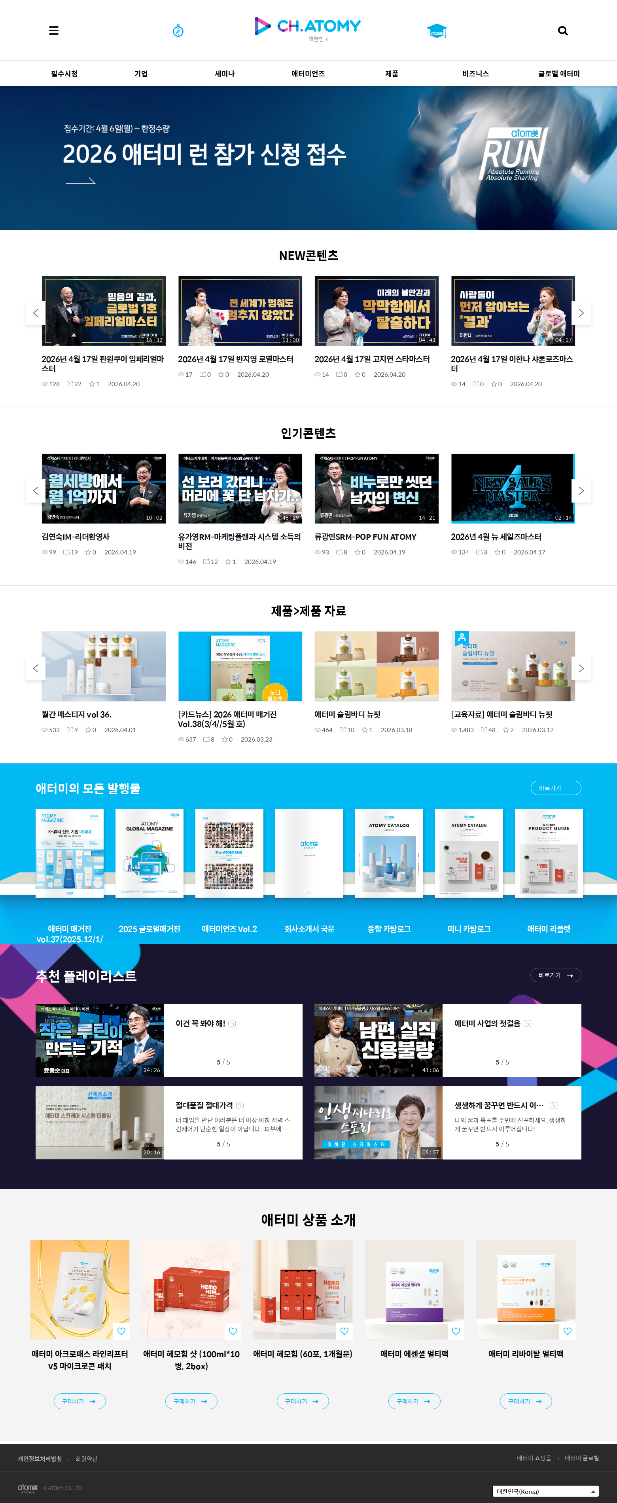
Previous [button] (35, 313)
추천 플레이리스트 (86, 976)
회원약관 (87, 1458)
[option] (308, 157)
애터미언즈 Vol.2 (229, 929)
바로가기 (550, 787)
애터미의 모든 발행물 (88, 788)
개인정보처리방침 (40, 1458)
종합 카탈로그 (389, 929)
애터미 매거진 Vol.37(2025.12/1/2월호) (69, 939)
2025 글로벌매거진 (149, 929)
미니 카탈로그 (469, 929)
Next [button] (581, 313)
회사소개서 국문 (309, 929)
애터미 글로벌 (582, 1457)
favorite (127, 1331)
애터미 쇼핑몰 (534, 1457)
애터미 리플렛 (549, 929)
